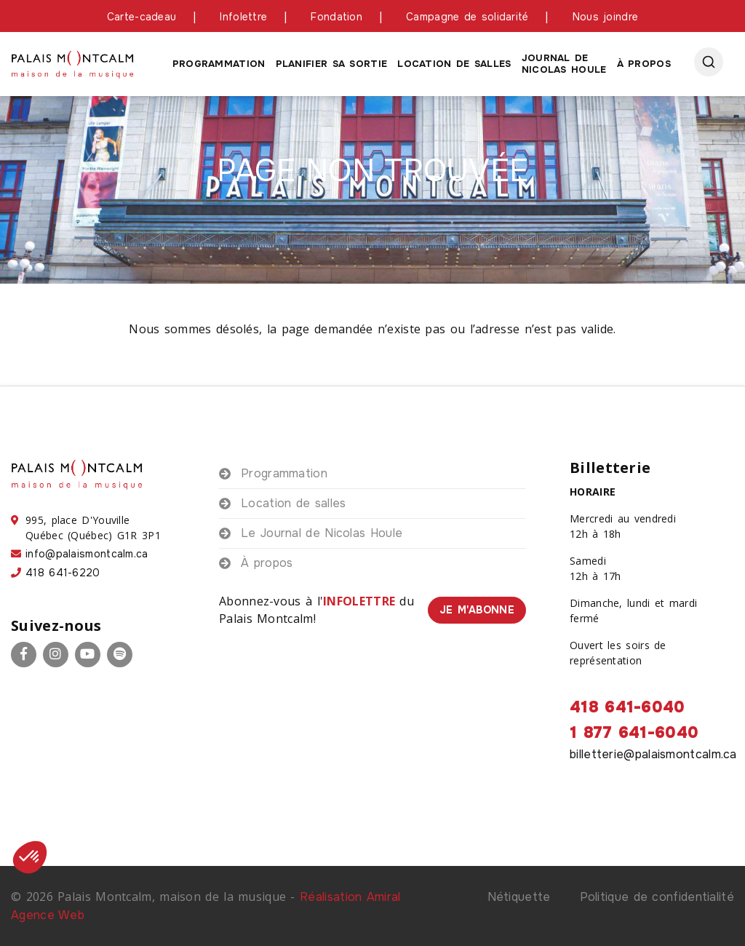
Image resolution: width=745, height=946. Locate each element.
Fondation (336, 16)
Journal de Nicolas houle (564, 64)
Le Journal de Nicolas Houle (321, 533)
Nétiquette (519, 897)
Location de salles (454, 63)
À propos (644, 63)
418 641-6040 (627, 707)
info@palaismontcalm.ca (86, 553)
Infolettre (243, 16)
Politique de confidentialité (657, 897)
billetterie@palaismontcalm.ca (653, 754)
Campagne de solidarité (467, 16)
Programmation (219, 63)
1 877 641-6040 (634, 733)
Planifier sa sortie (332, 63)
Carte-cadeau (142, 16)
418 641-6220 (62, 572)
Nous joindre (606, 16)
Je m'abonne (476, 609)
